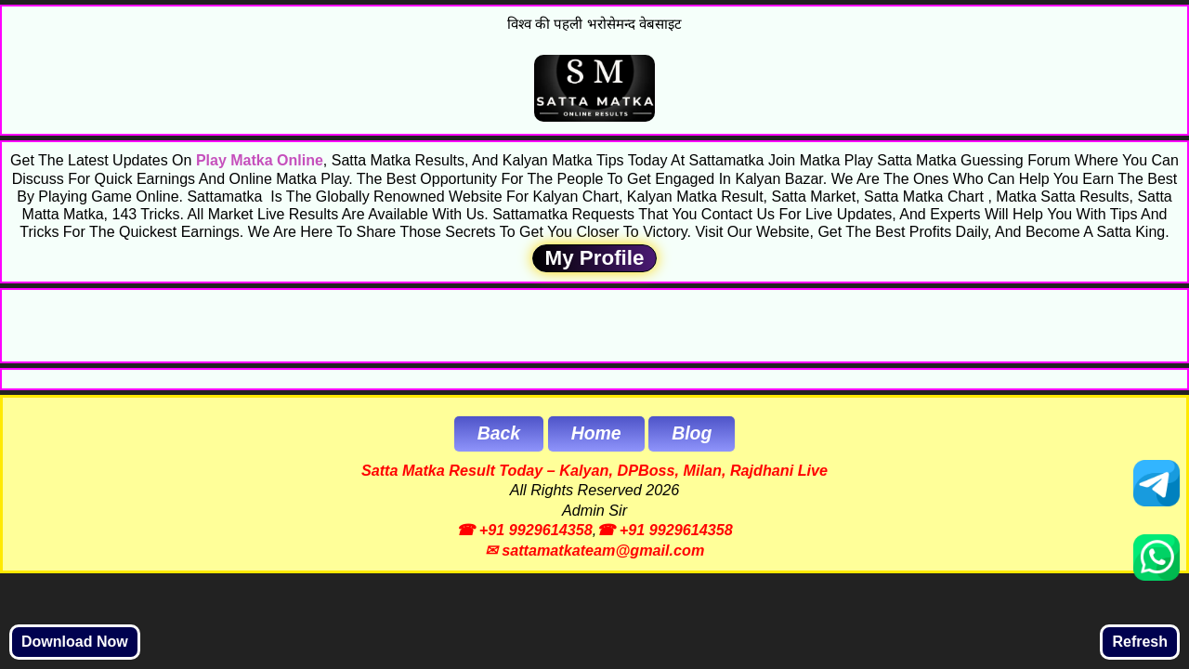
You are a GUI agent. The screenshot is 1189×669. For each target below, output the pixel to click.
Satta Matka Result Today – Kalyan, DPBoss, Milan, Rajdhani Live (594, 470)
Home (596, 433)
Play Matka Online (259, 160)
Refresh (1140, 641)
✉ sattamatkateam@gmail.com (595, 550)
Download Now (74, 641)
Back (498, 433)
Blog (692, 433)
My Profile (594, 257)
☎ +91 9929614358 (524, 529)
